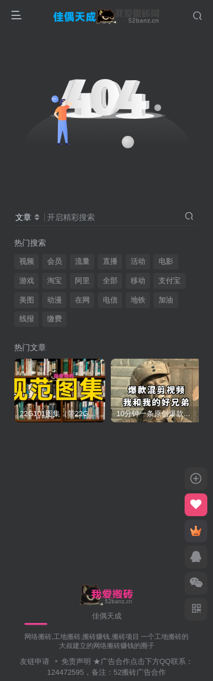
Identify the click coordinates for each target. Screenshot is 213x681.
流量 (82, 261)
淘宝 (54, 281)
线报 (26, 319)
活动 (138, 261)
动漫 (54, 300)
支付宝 (169, 281)
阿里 (82, 281)
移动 (138, 281)
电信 (110, 300)
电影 (165, 261)
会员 (54, 261)
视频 (26, 261)
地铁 (138, 300)
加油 (165, 300)
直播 (110, 261)
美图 (26, 300)
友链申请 (34, 661)
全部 (110, 281)
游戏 (26, 281)
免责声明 (76, 661)
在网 (82, 300)
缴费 (54, 319)
